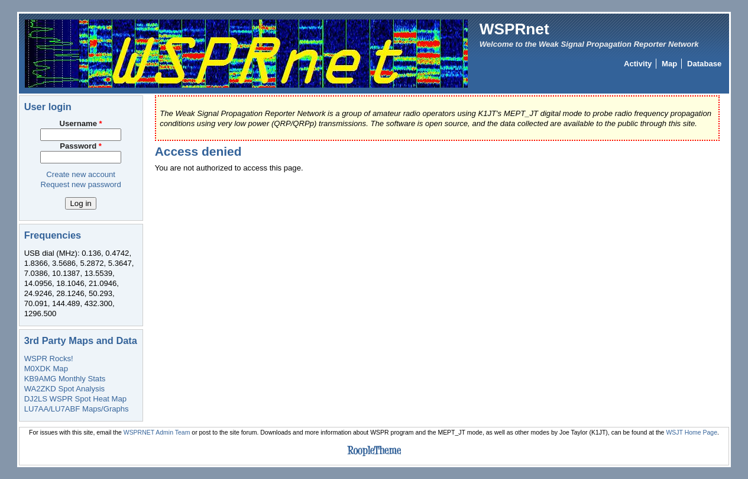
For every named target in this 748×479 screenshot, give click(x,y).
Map (669, 63)
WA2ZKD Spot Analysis (64, 388)
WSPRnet (514, 29)
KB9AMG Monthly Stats (65, 378)
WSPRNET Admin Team (157, 432)
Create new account (80, 174)
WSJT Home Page (691, 432)
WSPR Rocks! (48, 358)
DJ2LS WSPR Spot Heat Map (75, 398)
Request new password (80, 184)
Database (704, 63)
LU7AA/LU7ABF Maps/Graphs (76, 408)
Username (81, 123)
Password (81, 146)
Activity (638, 63)
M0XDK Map (46, 368)
